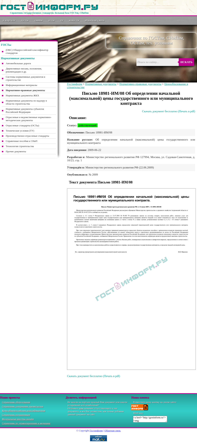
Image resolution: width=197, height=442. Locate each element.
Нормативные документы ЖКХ (22, 95)
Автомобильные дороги (18, 63)
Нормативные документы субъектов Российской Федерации (25, 110)
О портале (9, 20)
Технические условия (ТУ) (20, 130)
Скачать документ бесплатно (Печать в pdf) (168, 111)
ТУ (62, 20)
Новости (74, 20)
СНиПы (38, 20)
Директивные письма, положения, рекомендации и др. (24, 70)
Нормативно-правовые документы (140, 84)
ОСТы (51, 20)
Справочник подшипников (16, 414)
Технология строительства (20, 146)
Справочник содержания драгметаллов (22, 406)
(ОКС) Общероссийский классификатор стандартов (27, 51)
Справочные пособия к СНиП (21, 141)
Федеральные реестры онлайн (18, 419)
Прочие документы (16, 151)
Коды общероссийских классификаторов (23, 410)
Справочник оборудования (16, 402)
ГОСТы (25, 20)
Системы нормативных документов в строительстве (25, 78)
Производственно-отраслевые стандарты (27, 135)
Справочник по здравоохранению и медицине (26, 423)
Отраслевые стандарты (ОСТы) (22, 125)
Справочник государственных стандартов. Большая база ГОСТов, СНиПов (49, 13)
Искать (186, 62)
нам (81, 408)
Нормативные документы (100, 84)
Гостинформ (74, 84)
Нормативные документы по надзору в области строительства (26, 102)
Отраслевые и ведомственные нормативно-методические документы (28, 119)
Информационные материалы (21, 85)
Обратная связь (95, 20)
